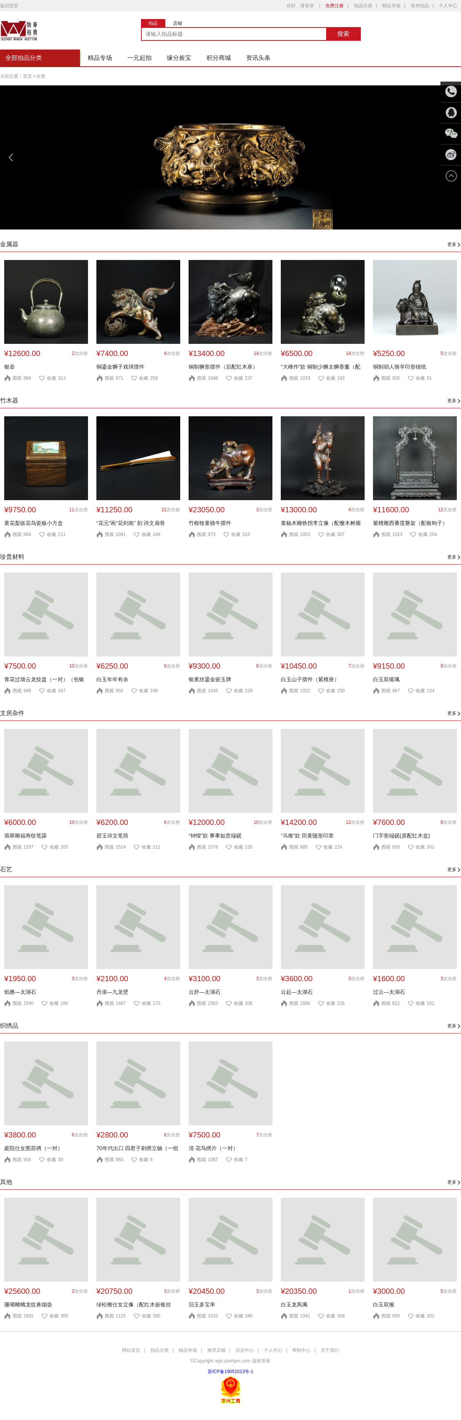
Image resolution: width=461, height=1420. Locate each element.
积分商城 (218, 58)
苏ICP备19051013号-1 (230, 1371)
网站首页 (131, 1350)
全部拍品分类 (23, 58)
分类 (40, 76)
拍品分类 (363, 5)
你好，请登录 (300, 5)
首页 (27, 76)
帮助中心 (301, 1350)
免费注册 (334, 5)
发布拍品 (420, 5)
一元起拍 (139, 58)
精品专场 (391, 5)
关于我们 (330, 1350)
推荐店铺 (216, 1350)
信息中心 (244, 1350)
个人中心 (448, 5)
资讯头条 (258, 58)
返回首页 (9, 5)
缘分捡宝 (179, 58)
